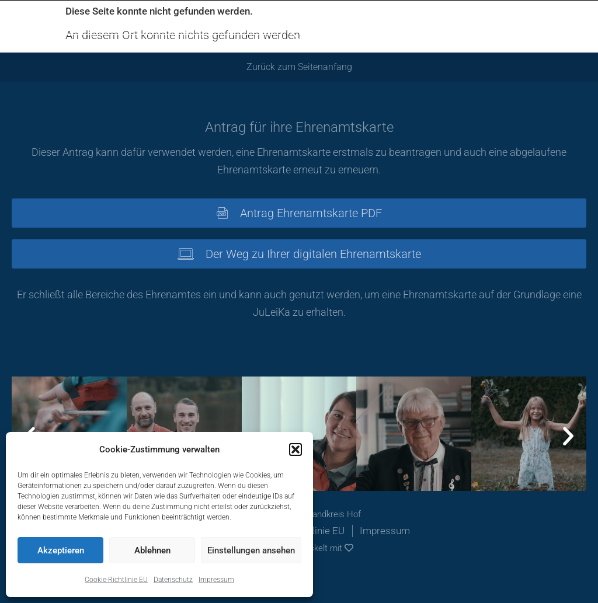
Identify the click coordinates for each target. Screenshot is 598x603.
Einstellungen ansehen (251, 550)
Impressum (216, 580)
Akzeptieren (60, 550)
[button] (295, 449)
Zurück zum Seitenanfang (299, 66)
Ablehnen (152, 550)
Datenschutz (173, 580)
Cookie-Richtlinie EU (116, 580)
